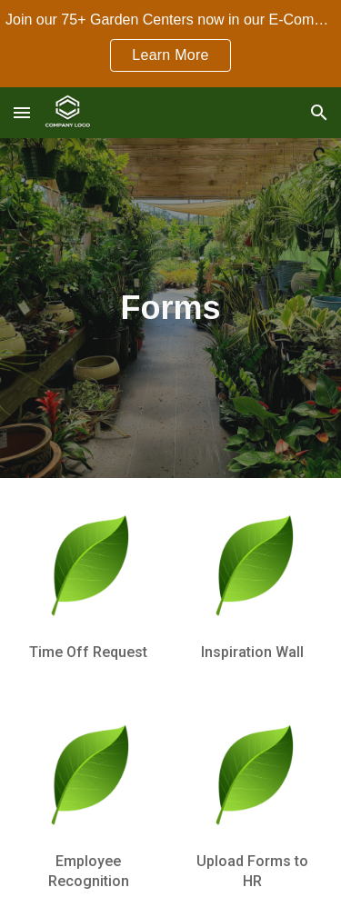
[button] (22, 112)
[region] (170, 43)
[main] (170, 307)
